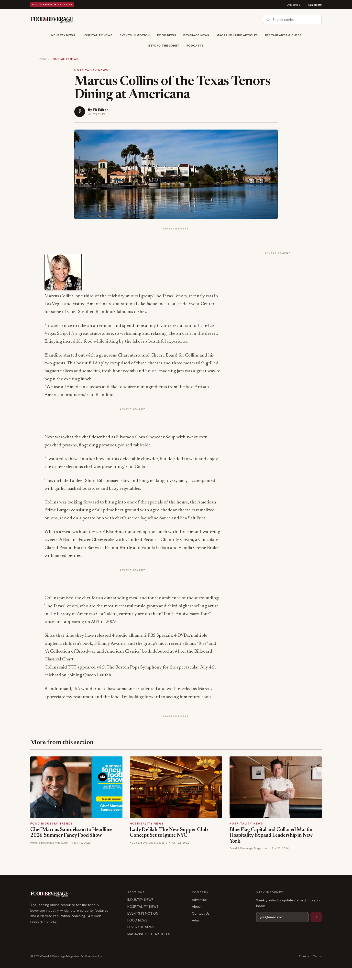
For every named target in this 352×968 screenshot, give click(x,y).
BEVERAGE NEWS (196, 35)
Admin (196, 920)
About (196, 906)
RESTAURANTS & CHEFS (283, 35)
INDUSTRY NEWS (63, 35)
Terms (317, 956)
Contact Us (200, 913)
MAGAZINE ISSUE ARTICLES (237, 35)
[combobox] (295, 19)
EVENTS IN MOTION (135, 35)
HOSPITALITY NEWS (98, 35)
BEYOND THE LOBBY (163, 46)
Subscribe (315, 5)
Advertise (293, 5)
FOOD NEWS (166, 35)
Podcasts (195, 46)
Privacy (304, 956)
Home (42, 59)
